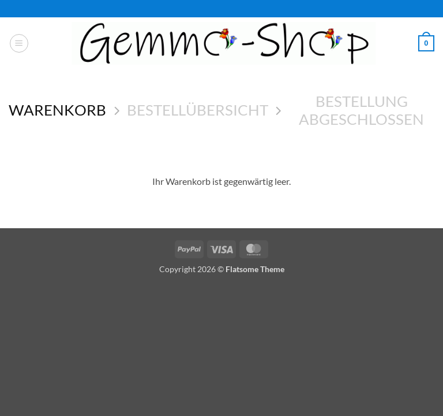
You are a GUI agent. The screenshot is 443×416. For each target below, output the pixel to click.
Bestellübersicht (197, 109)
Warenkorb (57, 109)
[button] (19, 43)
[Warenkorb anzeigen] (426, 43)
